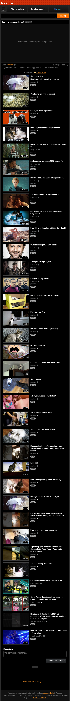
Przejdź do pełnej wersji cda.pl (35, 682)
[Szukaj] (28, 15)
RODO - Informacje (40, 698)
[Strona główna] (7, 3)
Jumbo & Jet (41, 73)
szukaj (63, 16)
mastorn (10, 65)
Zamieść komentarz (56, 660)
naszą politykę (48, 693)
